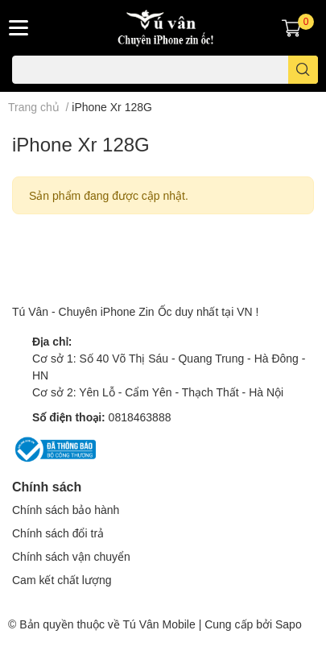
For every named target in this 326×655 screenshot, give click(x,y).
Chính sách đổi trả (58, 533)
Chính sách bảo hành (65, 509)
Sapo (288, 624)
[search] (303, 70)
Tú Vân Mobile (158, 624)
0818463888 (140, 417)
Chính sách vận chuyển (71, 556)
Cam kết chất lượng (61, 580)
